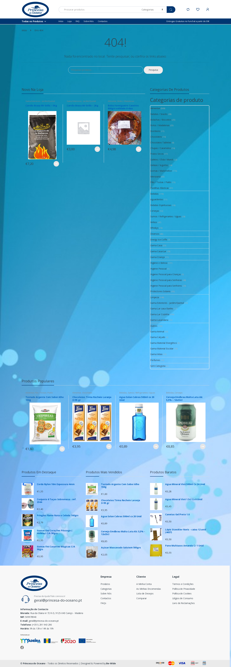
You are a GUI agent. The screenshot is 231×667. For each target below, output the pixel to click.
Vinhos (153, 222)
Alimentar (112, 101)
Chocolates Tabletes (160, 142)
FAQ (78, 21)
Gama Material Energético (163, 342)
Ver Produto (56, 164)
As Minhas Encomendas (148, 588)
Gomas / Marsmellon (161, 170)
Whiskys (154, 227)
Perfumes (155, 360)
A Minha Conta (143, 584)
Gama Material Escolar (161, 348)
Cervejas (154, 210)
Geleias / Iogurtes (159, 165)
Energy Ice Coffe (158, 239)
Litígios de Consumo (182, 598)
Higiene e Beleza (158, 262)
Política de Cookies (182, 593)
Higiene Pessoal (158, 268)
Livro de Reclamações (183, 603)
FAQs (103, 603)
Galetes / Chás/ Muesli (161, 159)
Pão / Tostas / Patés (160, 182)
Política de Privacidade (183, 588)
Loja (69, 21)
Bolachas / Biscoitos (160, 119)
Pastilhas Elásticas (159, 187)
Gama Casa (156, 245)
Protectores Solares (160, 291)
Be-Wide (111, 663)
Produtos (105, 584)
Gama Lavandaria (159, 319)
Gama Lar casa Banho (161, 308)
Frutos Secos (157, 153)
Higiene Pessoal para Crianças (165, 274)
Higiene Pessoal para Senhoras (166, 280)
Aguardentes (156, 199)
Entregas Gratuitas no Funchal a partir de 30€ (188, 21)
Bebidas (154, 193)
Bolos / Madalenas (125, 101)
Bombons (155, 131)
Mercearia (155, 176)
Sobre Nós (89, 21)
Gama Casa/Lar (158, 251)
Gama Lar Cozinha (159, 314)
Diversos (154, 233)
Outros (153, 325)
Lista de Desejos (145, 593)
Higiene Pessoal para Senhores (166, 285)
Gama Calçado (157, 337)
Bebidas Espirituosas (160, 205)
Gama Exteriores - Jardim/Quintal (40, 101)
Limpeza (154, 297)
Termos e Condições (182, 584)
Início (61, 21)
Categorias (106, 588)
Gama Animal (157, 331)
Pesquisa (153, 69)
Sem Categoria (157, 365)
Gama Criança (157, 257)
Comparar (141, 598)
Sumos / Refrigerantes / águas (165, 216)
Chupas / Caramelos (160, 148)
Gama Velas (156, 354)
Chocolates (156, 136)
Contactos (102, 21)
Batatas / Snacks (158, 114)
